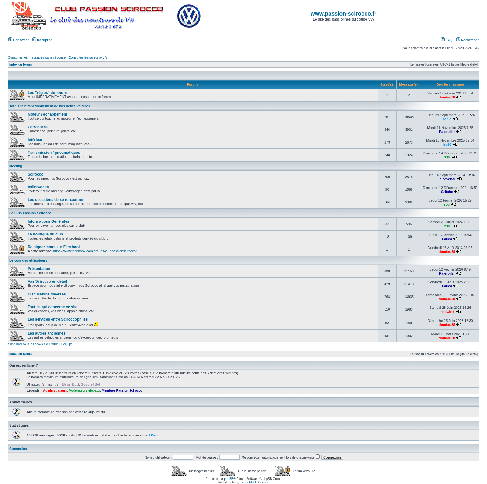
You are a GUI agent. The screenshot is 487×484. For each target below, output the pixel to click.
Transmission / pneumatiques (54, 152)
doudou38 (447, 97)
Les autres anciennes (47, 333)
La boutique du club (45, 234)
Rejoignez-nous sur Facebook (54, 247)
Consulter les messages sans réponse (37, 57)
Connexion (19, 40)
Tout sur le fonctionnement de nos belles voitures (49, 106)
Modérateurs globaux (84, 390)
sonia (447, 119)
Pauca (447, 239)
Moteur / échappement (47, 114)
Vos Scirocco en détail (47, 281)
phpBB (228, 479)
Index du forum (20, 64)
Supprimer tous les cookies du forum (33, 344)
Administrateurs (55, 390)
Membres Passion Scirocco (122, 390)
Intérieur (35, 140)
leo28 (447, 144)
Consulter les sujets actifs (87, 57)
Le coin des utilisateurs (28, 260)
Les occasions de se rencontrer (56, 200)
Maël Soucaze (259, 482)
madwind (446, 311)
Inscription (42, 40)
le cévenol (447, 179)
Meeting (15, 166)
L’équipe (66, 344)
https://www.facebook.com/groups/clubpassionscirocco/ (95, 251)
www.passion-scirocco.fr (343, 14)
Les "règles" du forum (47, 92)
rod (447, 204)
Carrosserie (38, 127)
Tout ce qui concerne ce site (53, 307)
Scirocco (35, 174)
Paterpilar (447, 132)
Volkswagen (38, 187)
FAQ (447, 40)
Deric (155, 435)
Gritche (447, 192)
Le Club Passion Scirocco (30, 213)
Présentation (39, 269)
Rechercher (467, 40)
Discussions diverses (47, 294)
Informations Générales (48, 221)
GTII (447, 157)
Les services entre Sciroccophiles (58, 319)
